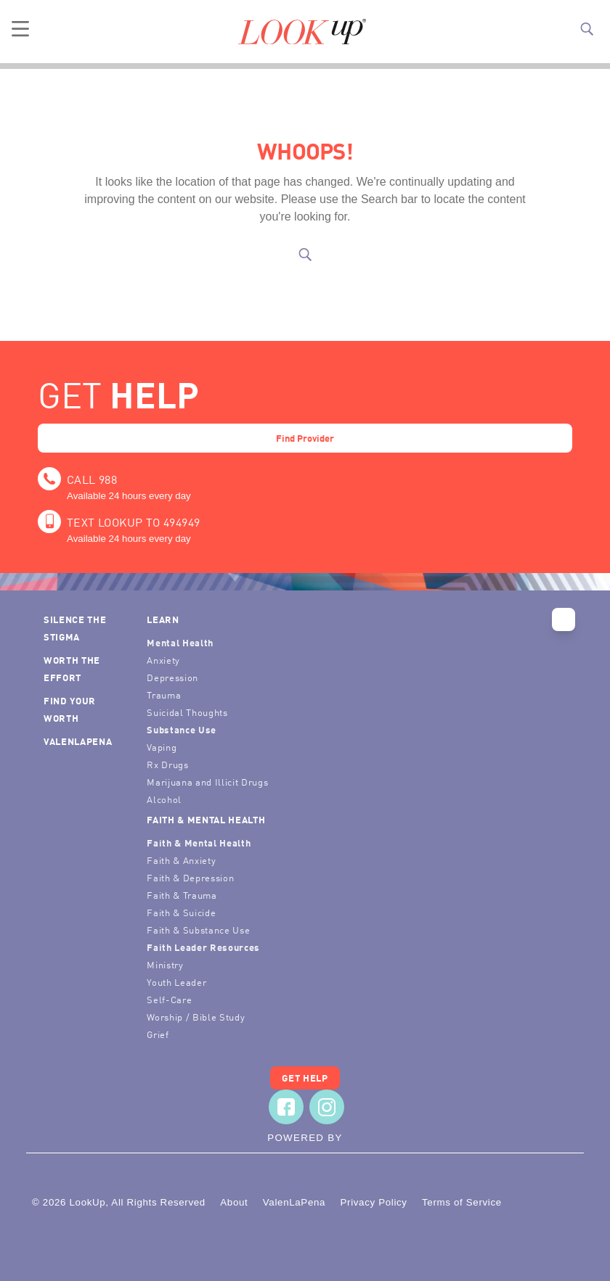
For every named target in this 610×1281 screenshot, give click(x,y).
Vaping (161, 747)
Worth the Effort (72, 668)
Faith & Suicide (181, 912)
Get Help (305, 1077)
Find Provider (305, 438)
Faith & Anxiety (181, 860)
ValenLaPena (78, 741)
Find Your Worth (70, 709)
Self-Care (169, 999)
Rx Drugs (167, 764)
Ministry (165, 964)
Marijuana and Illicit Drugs (207, 781)
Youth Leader (176, 982)
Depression (172, 677)
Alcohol (164, 799)
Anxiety (163, 660)
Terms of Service (462, 1202)
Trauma (164, 694)
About (234, 1202)
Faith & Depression (190, 877)
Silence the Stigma (75, 627)
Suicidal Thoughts (187, 712)
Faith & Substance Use (198, 929)
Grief (157, 1034)
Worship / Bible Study (196, 1016)
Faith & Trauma (181, 895)
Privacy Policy (373, 1202)
